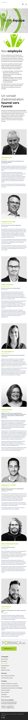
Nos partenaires (5, 665)
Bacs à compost (5, 692)
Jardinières (4, 694)
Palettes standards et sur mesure (9, 683)
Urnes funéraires (5, 696)
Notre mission (4, 659)
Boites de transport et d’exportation (10, 685)
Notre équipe (4, 663)
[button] (9, 649)
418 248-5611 (10, 706)
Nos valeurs (4, 661)
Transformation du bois (7, 678)
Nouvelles (3, 668)
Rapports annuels (5, 670)
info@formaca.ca (10, 707)
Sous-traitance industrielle (7, 675)
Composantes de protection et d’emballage (11, 688)
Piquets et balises (5, 690)
